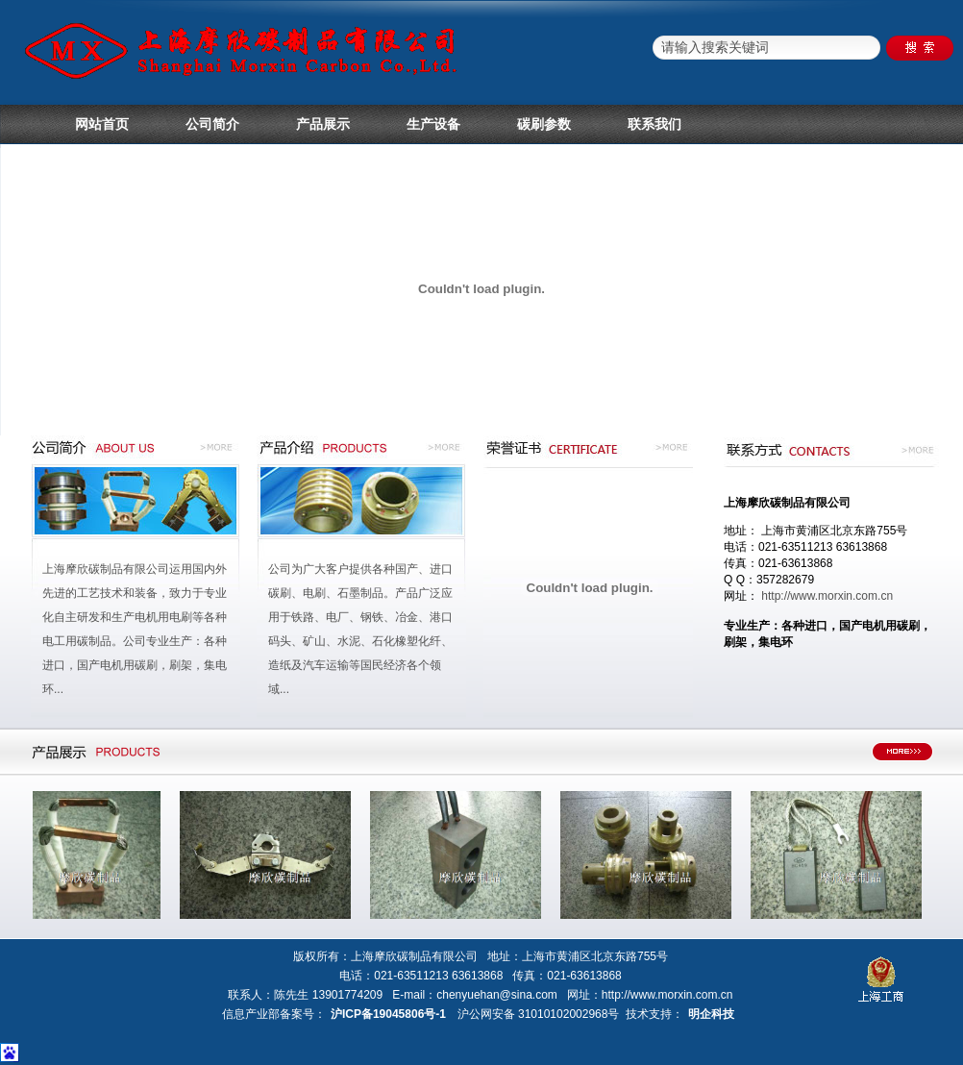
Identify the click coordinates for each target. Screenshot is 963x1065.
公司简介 (212, 124)
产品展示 (323, 124)
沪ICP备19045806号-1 (388, 1014)
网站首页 (102, 124)
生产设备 (433, 124)
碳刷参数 (544, 124)
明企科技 (711, 1014)
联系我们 (654, 124)
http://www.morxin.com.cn (827, 596)
